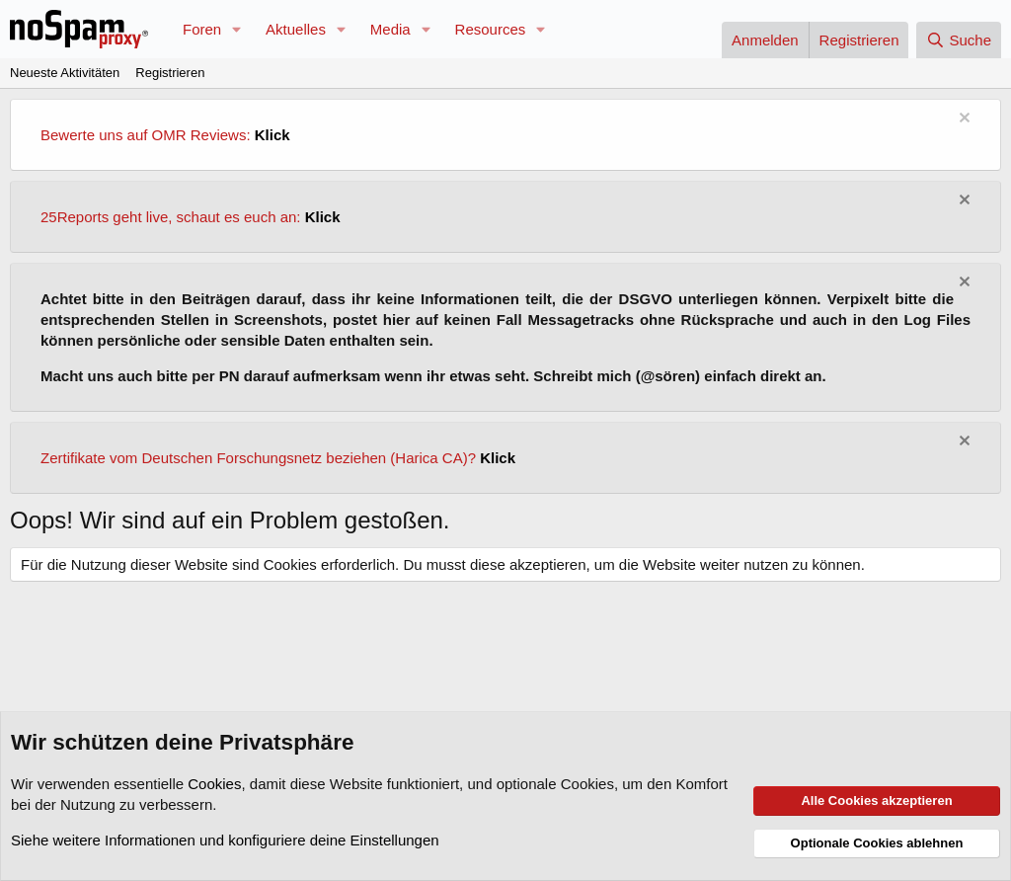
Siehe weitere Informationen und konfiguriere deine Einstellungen (225, 840)
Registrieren (169, 72)
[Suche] (958, 40)
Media (390, 29)
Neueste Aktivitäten (64, 72)
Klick (272, 134)
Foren (202, 29)
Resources (490, 29)
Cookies (214, 783)
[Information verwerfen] (962, 120)
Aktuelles (296, 29)
